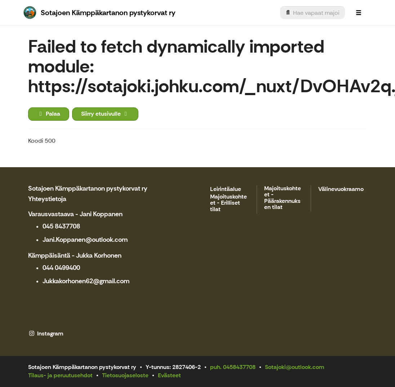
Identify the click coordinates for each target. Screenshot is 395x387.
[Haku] (312, 12)
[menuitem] (312, 12)
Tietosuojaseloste (125, 375)
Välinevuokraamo (341, 189)
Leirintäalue (225, 189)
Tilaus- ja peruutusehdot (60, 375)
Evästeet (169, 375)
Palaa (48, 113)
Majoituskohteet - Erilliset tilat (228, 203)
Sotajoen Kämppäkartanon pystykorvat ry (87, 188)
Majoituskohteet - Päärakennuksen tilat (282, 198)
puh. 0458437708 (233, 367)
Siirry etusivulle (105, 113)
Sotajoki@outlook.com (294, 367)
